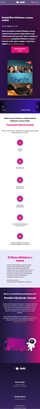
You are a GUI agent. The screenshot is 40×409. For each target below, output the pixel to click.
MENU (3, 2)
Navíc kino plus (32, 316)
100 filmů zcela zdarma (19, 321)
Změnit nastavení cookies (20, 408)
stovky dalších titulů (16, 44)
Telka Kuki (35, 2)
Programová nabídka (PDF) (20, 386)
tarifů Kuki (6, 39)
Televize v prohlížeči (20, 384)
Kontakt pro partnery (20, 399)
